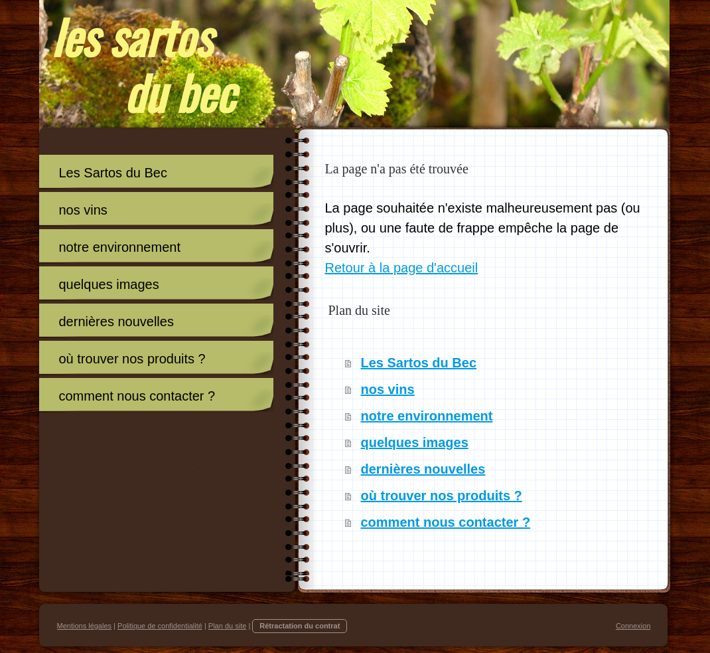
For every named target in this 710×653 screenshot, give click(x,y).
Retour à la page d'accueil (401, 267)
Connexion (633, 626)
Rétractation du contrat (299, 626)
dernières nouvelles (423, 469)
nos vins (388, 389)
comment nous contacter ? (446, 522)
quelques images (414, 442)
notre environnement (427, 416)
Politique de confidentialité (159, 626)
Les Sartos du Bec (419, 362)
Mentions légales (84, 626)
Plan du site (227, 626)
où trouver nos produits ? (441, 495)
